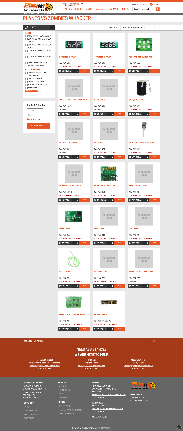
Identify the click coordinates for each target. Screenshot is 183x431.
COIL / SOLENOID (136, 100)
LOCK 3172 (133, 229)
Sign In (135, 4)
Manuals (100, 9)
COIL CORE (98, 143)
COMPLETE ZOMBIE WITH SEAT (141, 143)
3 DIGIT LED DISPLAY (67, 57)
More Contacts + (100, 417)
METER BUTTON (100, 272)
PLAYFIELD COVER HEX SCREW (141, 272)
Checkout (63, 398)
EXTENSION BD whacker (104, 186)
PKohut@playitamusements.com (138, 366)
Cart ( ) (156, 4)
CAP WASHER (99, 100)
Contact (126, 9)
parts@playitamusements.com (91, 366)
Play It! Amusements (38, 7)
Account (63, 386)
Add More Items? (34, 119)
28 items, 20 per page (132, 27)
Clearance (113, 9)
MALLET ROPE (64, 272)
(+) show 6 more (32, 91)
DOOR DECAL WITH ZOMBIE (70, 186)
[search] (144, 9)
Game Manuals (30, 411)
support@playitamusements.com (45, 366)
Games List (29, 418)
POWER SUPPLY (100, 315)
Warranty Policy (66, 414)
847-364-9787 (75, 5)
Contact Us (97, 382)
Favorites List (65, 390)
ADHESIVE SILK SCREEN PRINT (141, 57)
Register (143, 4)
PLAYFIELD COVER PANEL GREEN (72, 315)
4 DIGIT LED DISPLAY (102, 57)
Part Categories (72, 9)
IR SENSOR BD (65, 229)
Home (26, 407)
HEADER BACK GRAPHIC (138, 186)
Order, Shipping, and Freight (71, 410)
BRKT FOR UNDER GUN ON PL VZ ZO (73, 100)
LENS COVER (99, 229)
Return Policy (65, 406)
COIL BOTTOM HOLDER (68, 143)
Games (88, 9)
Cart (61, 394)
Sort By (113, 27)
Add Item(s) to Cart (38, 125)
